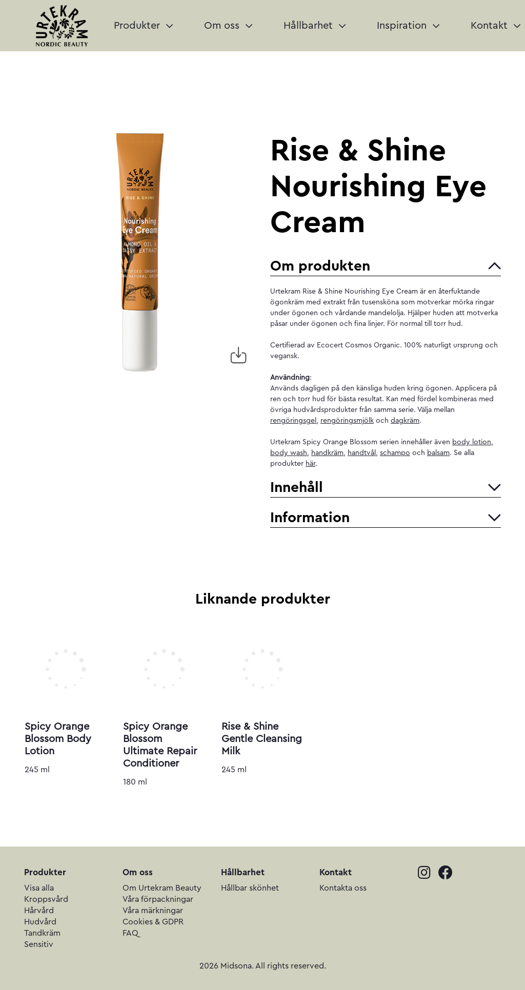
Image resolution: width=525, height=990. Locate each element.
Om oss (228, 25)
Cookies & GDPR (153, 922)
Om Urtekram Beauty (162, 888)
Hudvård (40, 922)
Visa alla (39, 888)
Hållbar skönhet (250, 888)
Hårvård (39, 910)
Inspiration (408, 25)
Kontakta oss (343, 888)
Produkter (143, 25)
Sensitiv (38, 944)
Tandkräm (42, 933)
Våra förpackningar (158, 899)
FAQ (130, 933)
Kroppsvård (46, 899)
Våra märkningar (153, 910)
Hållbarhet (315, 25)
